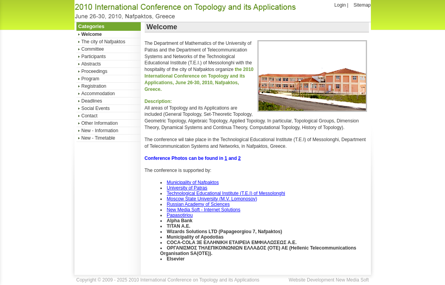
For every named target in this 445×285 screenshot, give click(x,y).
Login (340, 5)
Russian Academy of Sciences (198, 204)
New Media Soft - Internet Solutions (204, 209)
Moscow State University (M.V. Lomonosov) (212, 199)
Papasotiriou (180, 215)
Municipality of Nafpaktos (193, 182)
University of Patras (187, 188)
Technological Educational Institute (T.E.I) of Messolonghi (226, 193)
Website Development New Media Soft (329, 280)
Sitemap (362, 5)
